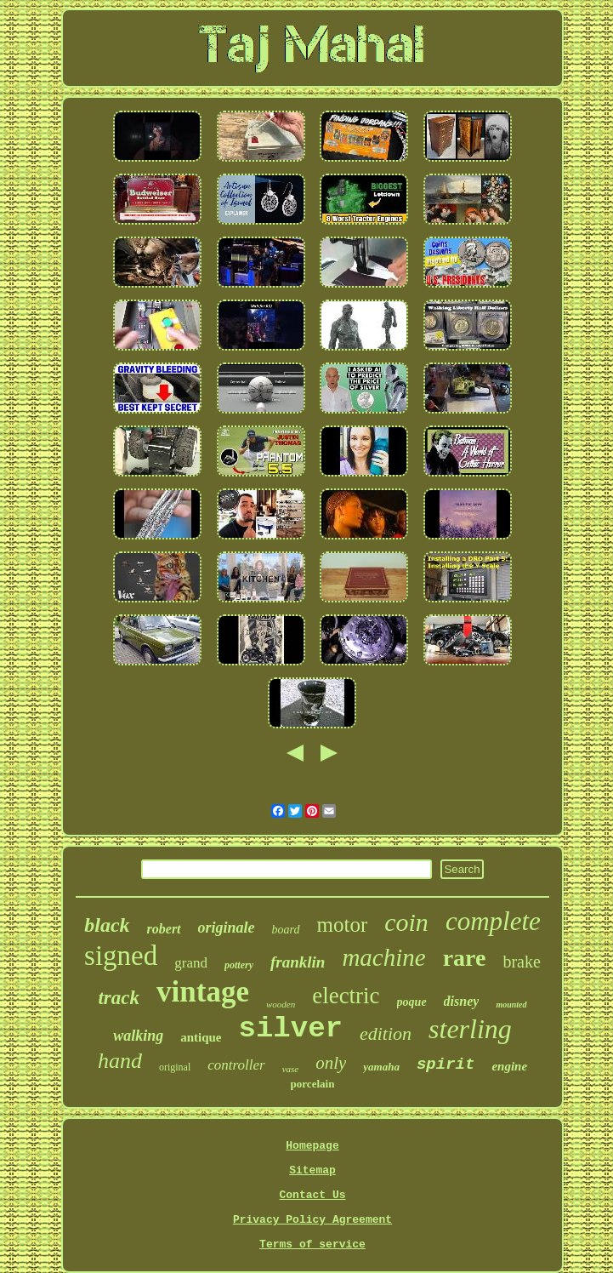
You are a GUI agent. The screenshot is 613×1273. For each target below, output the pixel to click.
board (286, 929)
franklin (297, 962)
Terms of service (312, 1244)
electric (345, 995)
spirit (445, 1064)
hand (120, 1060)
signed (120, 955)
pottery (238, 965)
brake (521, 961)
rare (464, 958)
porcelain (313, 1083)
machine (383, 957)
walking (138, 1035)
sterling (470, 1028)
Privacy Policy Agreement (312, 1219)
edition (386, 1033)
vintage (202, 991)
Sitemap (312, 1170)
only (330, 1063)
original (174, 1067)
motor (342, 924)
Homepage (312, 1145)
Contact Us (312, 1195)
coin (406, 922)
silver (291, 1029)
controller (235, 1065)
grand (190, 963)
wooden (280, 1004)
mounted (511, 1004)
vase (290, 1069)
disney (462, 1001)
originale (226, 927)
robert (164, 929)
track (118, 997)
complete (493, 921)
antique (200, 1037)
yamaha (381, 1066)
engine (509, 1066)
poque (412, 1002)
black (106, 925)
